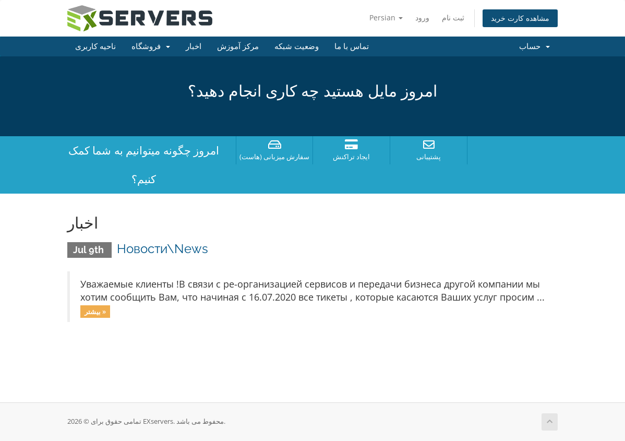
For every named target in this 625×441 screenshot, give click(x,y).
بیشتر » (95, 311)
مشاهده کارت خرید (520, 18)
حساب (534, 46)
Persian (386, 17)
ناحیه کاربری (95, 46)
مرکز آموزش (238, 46)
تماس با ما (351, 46)
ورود (422, 17)
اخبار (193, 46)
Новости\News (162, 248)
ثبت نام (453, 17)
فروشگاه (150, 46)
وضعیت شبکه (296, 46)
